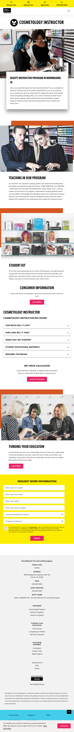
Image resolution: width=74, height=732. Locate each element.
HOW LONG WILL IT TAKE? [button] (17, 332)
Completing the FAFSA (37, 632)
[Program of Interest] (34, 521)
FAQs (48, 715)
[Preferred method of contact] (34, 514)
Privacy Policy (33, 527)
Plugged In (31, 715)
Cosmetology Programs (37, 609)
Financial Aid (37, 629)
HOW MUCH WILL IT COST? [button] (18, 325)
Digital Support (37, 654)
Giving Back (37, 648)
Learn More (36, 302)
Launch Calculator (37, 379)
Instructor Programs (37, 615)
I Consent (64, 726)
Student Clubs (37, 651)
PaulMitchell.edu (38, 684)
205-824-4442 (37, 584)
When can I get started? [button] (18, 340)
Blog (37, 665)
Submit (37, 538)
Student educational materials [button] (23, 347)
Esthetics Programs (37, 612)
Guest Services (37, 663)
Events (37, 668)
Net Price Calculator (37, 635)
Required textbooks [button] (16, 354)
